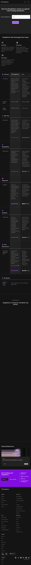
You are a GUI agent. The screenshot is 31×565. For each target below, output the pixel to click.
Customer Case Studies (20, 500)
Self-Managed (3, 527)
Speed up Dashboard (4, 521)
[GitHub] (23, 557)
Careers (2, 546)
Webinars (17, 523)
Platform (2, 496)
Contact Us (3, 550)
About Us (2, 536)
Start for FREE (14, 283)
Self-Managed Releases (5, 529)
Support (2, 506)
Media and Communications (20, 510)
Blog (2, 540)
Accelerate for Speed (19, 506)
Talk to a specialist (13, 479)
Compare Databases (19, 498)
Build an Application (4, 519)
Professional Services (4, 504)
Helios (2, 523)
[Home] (5, 2)
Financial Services (19, 508)
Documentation (24, 476)
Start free (4, 479)
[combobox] (12, 554)
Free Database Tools (19, 531)
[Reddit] (29, 557)
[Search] (25, 2)
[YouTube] (21, 557)
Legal (2, 548)
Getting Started (3, 517)
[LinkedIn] (15, 557)
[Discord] (26, 557)
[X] (18, 557)
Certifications (18, 527)
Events (17, 521)
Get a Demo (15, 22)
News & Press (3, 542)
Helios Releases (3, 525)
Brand (2, 538)
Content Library (18, 517)
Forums (17, 519)
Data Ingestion (3, 500)
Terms (2, 561)
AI (16, 502)
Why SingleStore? (19, 496)
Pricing (23, 478)
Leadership (3, 544)
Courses (17, 529)
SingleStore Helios (15, 108)
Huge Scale (18, 504)
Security (2, 498)
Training (17, 525)
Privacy (2, 559)
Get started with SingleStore (24, 481)
